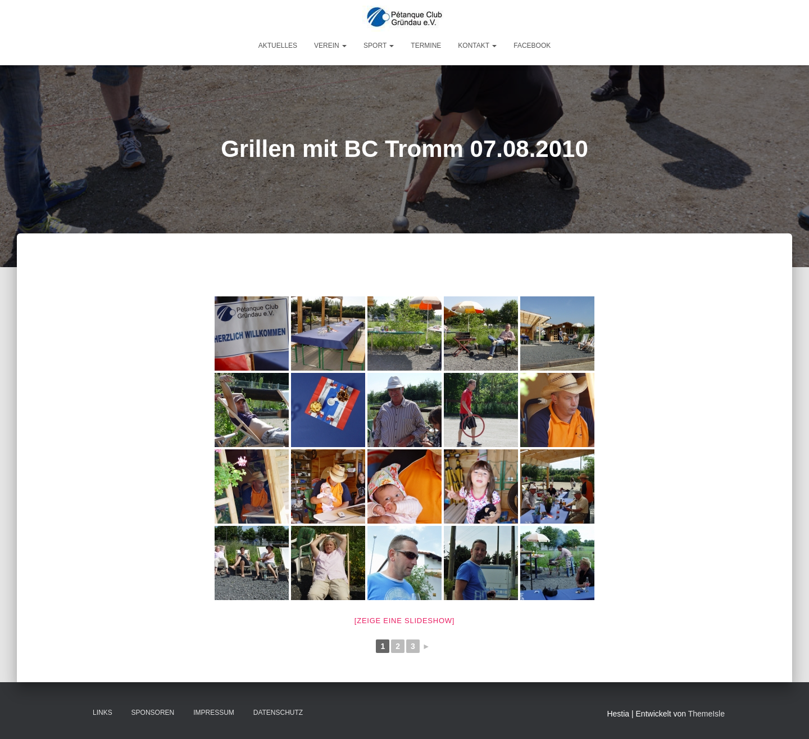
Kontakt (477, 45)
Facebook (532, 45)
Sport (378, 45)
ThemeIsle (706, 713)
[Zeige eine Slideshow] (404, 620)
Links (102, 713)
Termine (426, 45)
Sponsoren (153, 713)
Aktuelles (277, 45)
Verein (330, 45)
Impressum (213, 713)
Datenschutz (278, 713)
